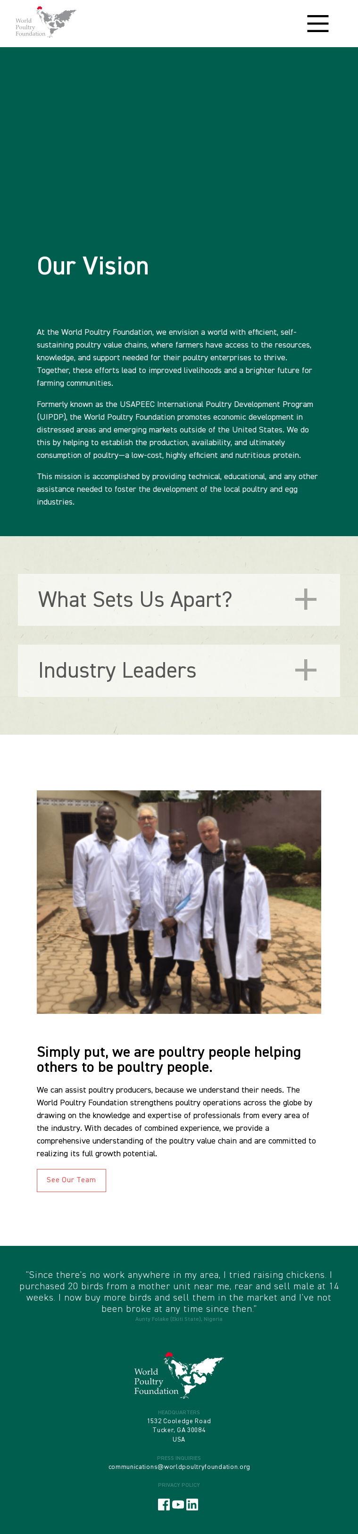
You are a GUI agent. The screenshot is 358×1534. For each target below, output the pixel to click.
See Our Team (71, 1180)
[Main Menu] (318, 24)
